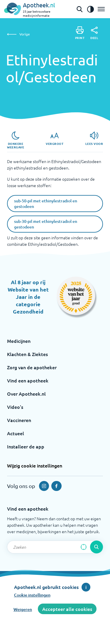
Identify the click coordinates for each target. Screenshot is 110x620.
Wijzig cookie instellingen (34, 465)
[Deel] (94, 33)
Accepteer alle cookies (67, 609)
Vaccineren (19, 420)
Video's (15, 407)
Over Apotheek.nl (26, 393)
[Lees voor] (94, 138)
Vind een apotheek (27, 380)
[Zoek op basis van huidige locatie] (83, 547)
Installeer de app (25, 446)
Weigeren (22, 609)
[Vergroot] (54, 138)
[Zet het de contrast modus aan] (90, 9)
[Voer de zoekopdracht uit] (96, 547)
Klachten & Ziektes (27, 354)
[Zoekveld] (55, 547)
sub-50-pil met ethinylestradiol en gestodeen (45, 203)
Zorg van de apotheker (32, 367)
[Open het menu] (101, 9)
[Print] (80, 33)
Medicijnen (19, 341)
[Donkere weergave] (15, 140)
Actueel (15, 433)
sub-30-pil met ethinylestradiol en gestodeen (45, 224)
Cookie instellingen (32, 595)
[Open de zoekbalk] (79, 9)
